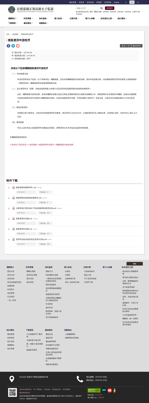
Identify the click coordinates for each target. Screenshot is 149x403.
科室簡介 (10, 289)
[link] (8, 46)
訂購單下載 (136, 12)
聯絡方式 (49, 271)
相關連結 (42, 23)
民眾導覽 (27, 18)
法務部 (67, 275)
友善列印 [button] (138, 46)
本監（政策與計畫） (73, 282)
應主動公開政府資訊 (130, 277)
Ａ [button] (132, 2)
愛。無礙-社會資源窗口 (35, 345)
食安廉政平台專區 (53, 345)
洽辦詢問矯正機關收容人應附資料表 (53, 299)
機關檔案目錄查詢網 (64, 144)
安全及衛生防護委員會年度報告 (130, 323)
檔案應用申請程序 (27, 34)
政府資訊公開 (106, 18)
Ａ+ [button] (138, 2)
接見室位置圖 (32, 275)
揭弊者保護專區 (52, 364)
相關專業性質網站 (72, 338)
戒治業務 (10, 293)
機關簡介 (12, 18)
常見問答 (107, 2)
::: (6, 2)
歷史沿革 (10, 271)
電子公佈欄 (90, 18)
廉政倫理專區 (51, 341)
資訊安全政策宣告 (25, 389)
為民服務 (42, 18)
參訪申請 (49, 307)
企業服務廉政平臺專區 (53, 359)
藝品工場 (87, 275)
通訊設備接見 (51, 284)
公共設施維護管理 (129, 315)
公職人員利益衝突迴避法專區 (53, 353)
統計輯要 (10, 348)
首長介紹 (10, 275)
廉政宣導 (49, 338)
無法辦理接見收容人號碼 (84, 12)
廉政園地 (27, 23)
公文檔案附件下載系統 (34, 335)
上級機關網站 (70, 334)
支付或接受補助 (128, 287)
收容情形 (10, 338)
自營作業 (106, 12)
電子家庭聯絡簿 (52, 317)
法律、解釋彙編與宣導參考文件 (130, 282)
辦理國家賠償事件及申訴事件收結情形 (130, 292)
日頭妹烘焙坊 (89, 271)
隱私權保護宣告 (24, 393)
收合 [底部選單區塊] (134, 264)
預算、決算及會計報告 (130, 298)
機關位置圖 (98, 12)
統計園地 (121, 18)
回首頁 (81, 2)
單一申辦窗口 (37, 389)
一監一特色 (11, 300)
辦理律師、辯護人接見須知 (53, 312)
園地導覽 (10, 334)
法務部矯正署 (70, 278)
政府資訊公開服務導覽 (130, 272)
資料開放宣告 (56, 389)
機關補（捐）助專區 (130, 318)
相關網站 (10, 345)
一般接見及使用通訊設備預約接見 (53, 279)
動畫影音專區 (32, 350)
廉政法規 (49, 334)
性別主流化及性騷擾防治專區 (130, 310)
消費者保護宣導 (52, 348)
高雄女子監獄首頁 (19, 144)
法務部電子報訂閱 (34, 340)
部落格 (99, 2)
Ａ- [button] (126, 2)
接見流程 (113, 12)
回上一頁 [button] (127, 46)
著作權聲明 (66, 389)
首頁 (7, 34)
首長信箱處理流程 (14, 282)
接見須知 (120, 12)
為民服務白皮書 (52, 275)
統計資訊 (10, 341)
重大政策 (58, 18)
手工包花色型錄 (90, 278)
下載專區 (12, 23)
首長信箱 (90, 2)
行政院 (67, 271)
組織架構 (10, 286)
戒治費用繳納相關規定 (53, 289)
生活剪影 (10, 296)
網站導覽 (72, 2)
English (116, 2)
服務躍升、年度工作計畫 (130, 304)
